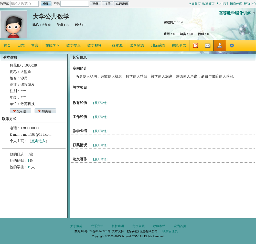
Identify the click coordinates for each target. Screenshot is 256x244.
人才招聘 (222, 4)
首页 (7, 45)
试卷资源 (137, 45)
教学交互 (73, 45)
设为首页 (180, 226)
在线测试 (179, 45)
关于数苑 (76, 226)
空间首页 (194, 4)
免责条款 (138, 226)
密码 (57, 3)
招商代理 (236, 4)
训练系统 (158, 45)
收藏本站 (159, 226)
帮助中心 (250, 4)
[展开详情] (100, 103)
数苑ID (4, 3)
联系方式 (97, 226)
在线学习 (52, 45)
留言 (34, 45)
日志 (21, 45)
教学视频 (94, 45)
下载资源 (115, 45)
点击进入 (38, 141)
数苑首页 (208, 4)
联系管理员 (170, 231)
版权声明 (118, 226)
